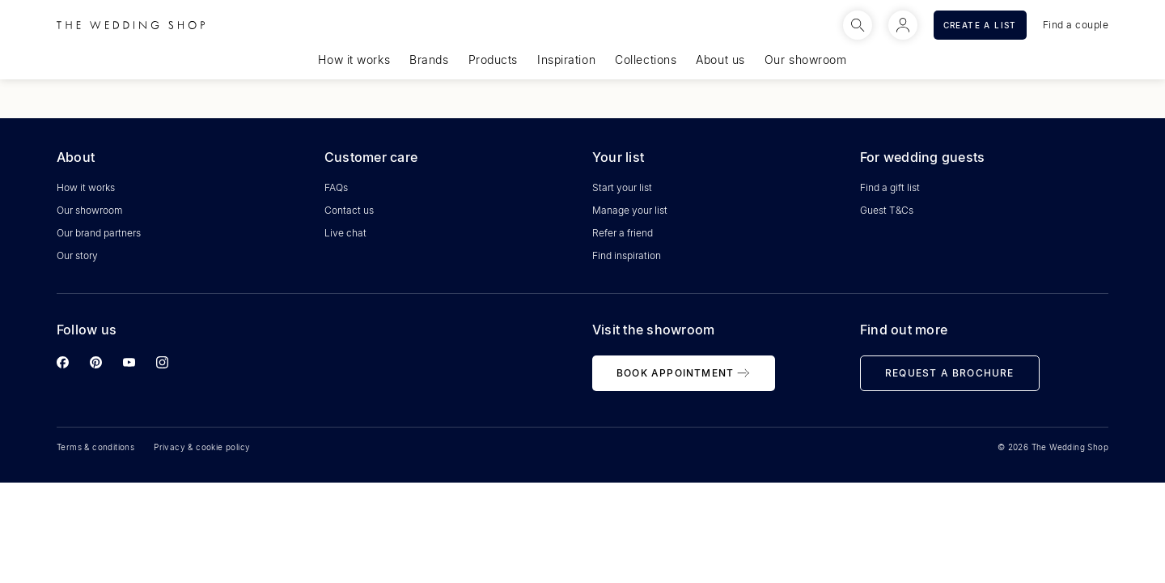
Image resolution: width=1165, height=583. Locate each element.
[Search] (857, 25)
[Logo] (131, 25)
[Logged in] (902, 25)
